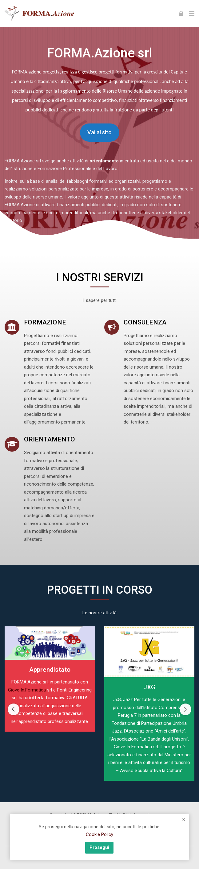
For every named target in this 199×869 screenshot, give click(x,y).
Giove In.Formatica (27, 690)
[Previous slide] (13, 709)
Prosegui (99, 847)
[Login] (181, 13)
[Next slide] (185, 709)
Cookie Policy (99, 834)
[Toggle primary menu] (191, 13)
